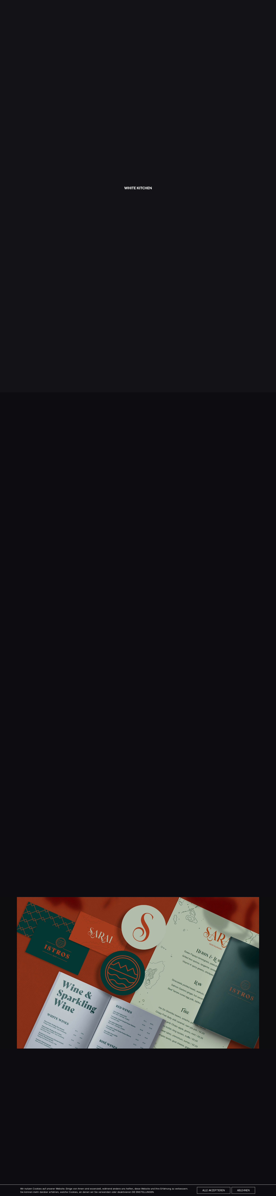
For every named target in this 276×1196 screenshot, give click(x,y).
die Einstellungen (143, 1192)
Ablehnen (243, 1190)
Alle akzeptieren (213, 1190)
